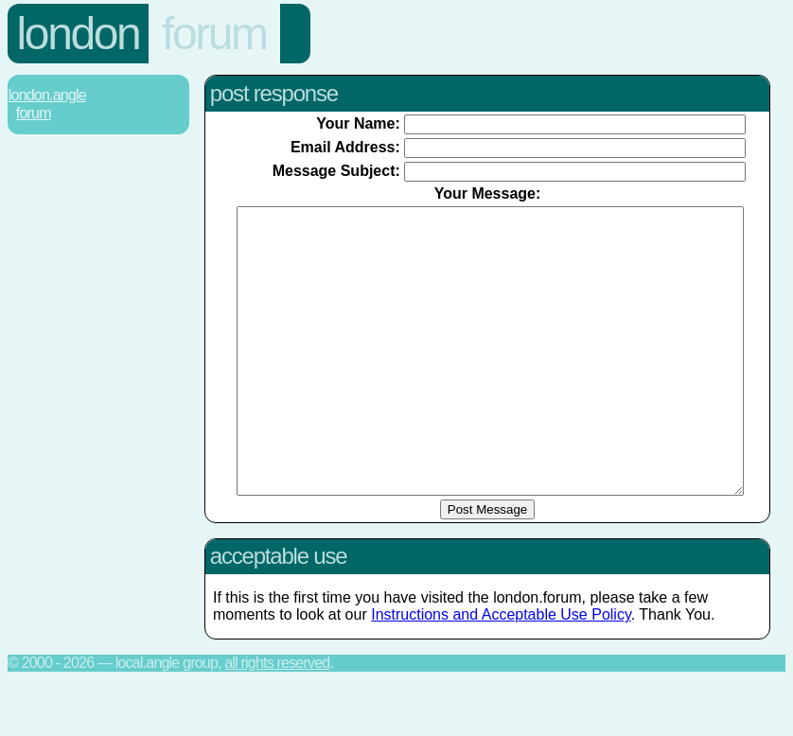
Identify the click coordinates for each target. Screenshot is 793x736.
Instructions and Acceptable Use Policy (501, 671)
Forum (214, 34)
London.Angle (47, 95)
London (78, 34)
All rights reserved (276, 719)
